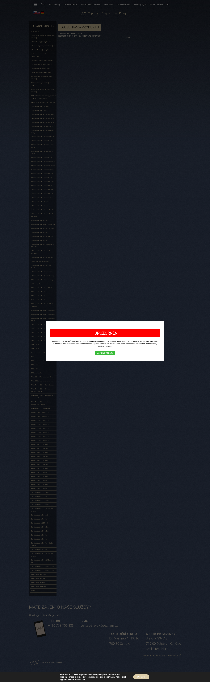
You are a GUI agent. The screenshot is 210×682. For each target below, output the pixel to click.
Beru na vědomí (105, 353)
